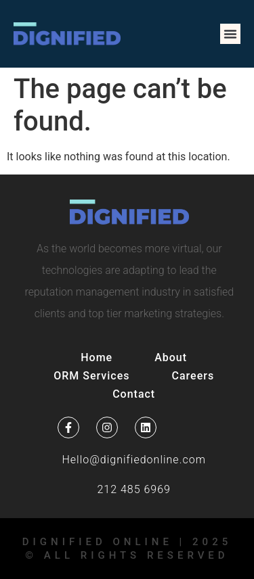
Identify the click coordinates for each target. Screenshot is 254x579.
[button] (230, 34)
